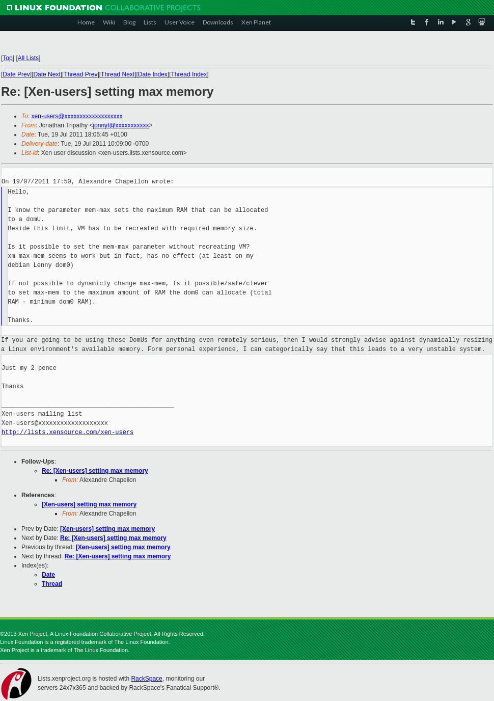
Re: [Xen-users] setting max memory (95, 470)
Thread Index (189, 74)
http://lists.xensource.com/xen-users (67, 432)
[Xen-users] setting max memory (89, 504)
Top (7, 58)
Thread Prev (80, 74)
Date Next (46, 74)
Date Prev (16, 74)
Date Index (153, 74)
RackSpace (146, 678)
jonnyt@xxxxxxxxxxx (121, 125)
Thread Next (117, 74)
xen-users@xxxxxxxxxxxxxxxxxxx (77, 116)
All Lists (28, 58)
